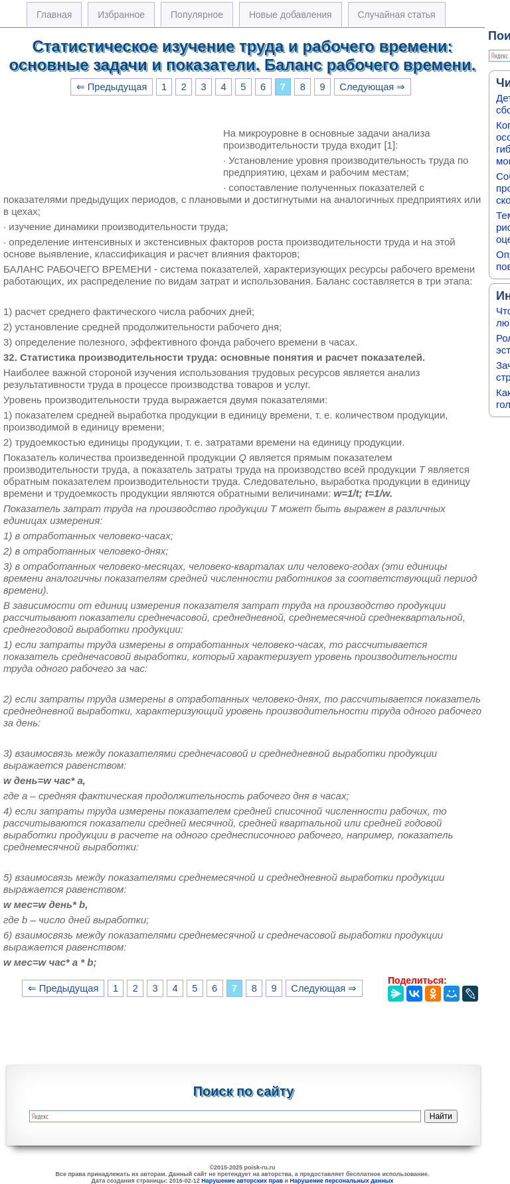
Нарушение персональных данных (342, 1180)
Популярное (197, 14)
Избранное (121, 14)
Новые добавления (290, 14)
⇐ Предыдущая (111, 87)
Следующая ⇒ (372, 87)
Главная (54, 14)
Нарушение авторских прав (242, 1180)
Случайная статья (397, 14)
